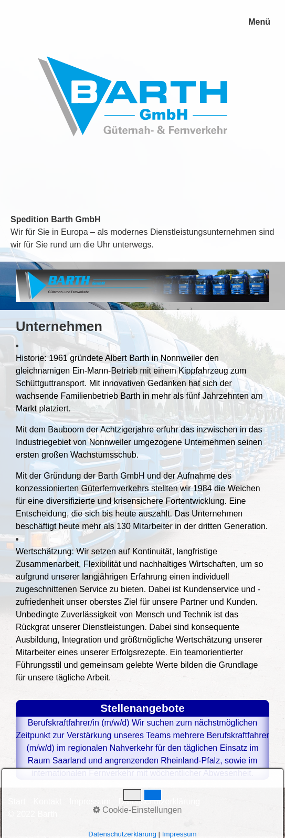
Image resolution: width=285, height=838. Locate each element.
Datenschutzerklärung (159, 801)
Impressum (90, 801)
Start (17, 801)
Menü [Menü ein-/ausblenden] (259, 21)
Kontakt (47, 801)
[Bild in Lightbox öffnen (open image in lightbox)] (142, 286)
